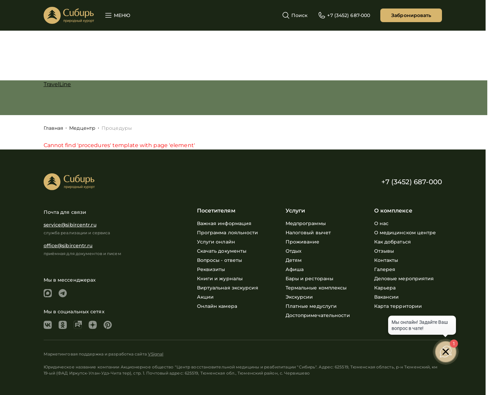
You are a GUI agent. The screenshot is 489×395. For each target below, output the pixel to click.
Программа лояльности (227, 233)
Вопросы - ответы (219, 260)
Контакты (386, 260)
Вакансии (386, 297)
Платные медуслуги (311, 306)
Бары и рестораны (310, 278)
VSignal (156, 354)
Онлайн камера (217, 306)
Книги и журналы (220, 278)
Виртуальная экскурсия (227, 288)
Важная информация (224, 223)
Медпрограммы (306, 223)
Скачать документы (222, 251)
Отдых (294, 251)
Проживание (303, 242)
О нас (381, 223)
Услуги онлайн (216, 242)
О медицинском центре (405, 233)
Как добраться (392, 242)
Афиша (295, 269)
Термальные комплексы (316, 288)
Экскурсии (299, 297)
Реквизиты (211, 269)
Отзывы (384, 251)
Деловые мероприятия (404, 278)
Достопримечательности (318, 315)
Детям (294, 260)
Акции (205, 297)
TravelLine (57, 84)
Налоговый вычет (308, 233)
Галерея (385, 269)
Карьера (385, 288)
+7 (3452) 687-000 (411, 182)
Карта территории (398, 306)
